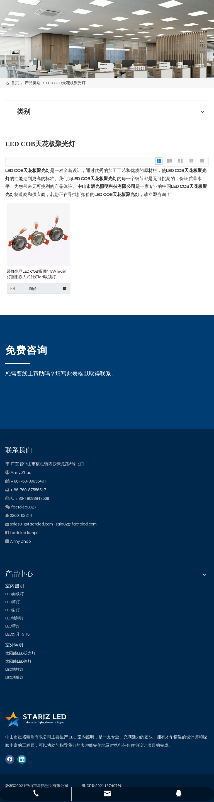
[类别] (107, 39)
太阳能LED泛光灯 (20, 653)
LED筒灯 (12, 602)
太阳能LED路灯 (18, 661)
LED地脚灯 (14, 618)
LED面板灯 (14, 594)
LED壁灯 (12, 626)
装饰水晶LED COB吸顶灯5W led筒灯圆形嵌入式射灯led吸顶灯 (37, 274)
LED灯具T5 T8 (17, 634)
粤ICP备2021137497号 (101, 786)
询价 (22, 288)
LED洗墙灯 (14, 678)
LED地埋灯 (14, 670)
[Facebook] (9, 759)
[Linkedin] (21, 759)
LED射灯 (12, 610)
